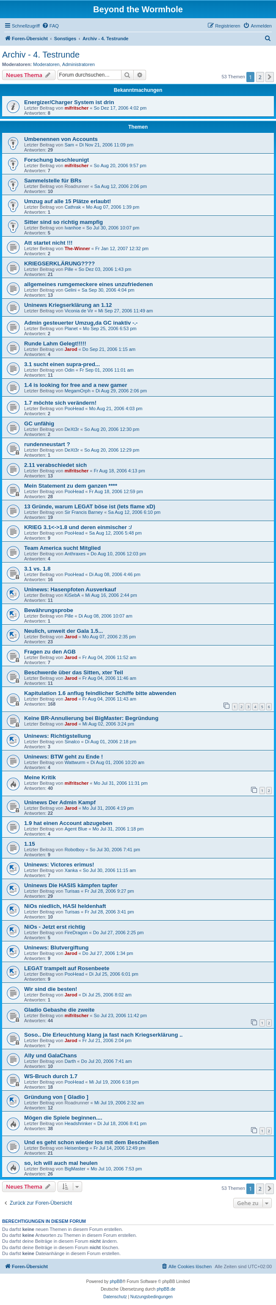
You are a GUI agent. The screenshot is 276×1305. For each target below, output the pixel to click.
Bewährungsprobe (48, 610)
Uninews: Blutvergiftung (56, 947)
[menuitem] (50, 26)
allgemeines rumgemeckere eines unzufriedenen (88, 284)
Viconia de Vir (78, 310)
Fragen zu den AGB (50, 651)
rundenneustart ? (47, 444)
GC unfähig (39, 423)
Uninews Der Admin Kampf (60, 802)
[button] (269, 77)
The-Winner (77, 248)
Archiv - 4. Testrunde (41, 54)
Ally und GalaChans (50, 1055)
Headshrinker (78, 1123)
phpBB (116, 1281)
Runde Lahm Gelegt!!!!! (55, 343)
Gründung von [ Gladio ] (56, 1097)
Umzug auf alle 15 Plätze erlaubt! (67, 201)
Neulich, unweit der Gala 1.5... (63, 631)
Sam (69, 144)
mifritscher (76, 107)
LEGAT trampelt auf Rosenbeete (66, 968)
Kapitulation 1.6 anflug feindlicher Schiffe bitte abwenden (100, 693)
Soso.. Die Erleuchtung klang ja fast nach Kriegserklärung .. (103, 1035)
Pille (68, 269)
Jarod (70, 349)
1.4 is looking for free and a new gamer (75, 385)
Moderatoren (46, 64)
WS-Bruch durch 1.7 (50, 1076)
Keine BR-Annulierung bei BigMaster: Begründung (91, 718)
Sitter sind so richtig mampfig (63, 222)
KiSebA (72, 595)
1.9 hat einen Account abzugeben (68, 823)
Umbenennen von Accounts (61, 139)
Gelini (70, 289)
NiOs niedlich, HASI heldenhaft (65, 906)
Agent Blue (75, 828)
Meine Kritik (40, 777)
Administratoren (78, 64)
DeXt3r (71, 429)
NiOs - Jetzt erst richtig (54, 927)
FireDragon (76, 932)
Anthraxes (75, 553)
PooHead (74, 408)
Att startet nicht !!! (48, 243)
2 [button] (260, 77)
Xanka (70, 870)
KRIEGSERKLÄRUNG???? (59, 263)
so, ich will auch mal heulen (61, 1163)
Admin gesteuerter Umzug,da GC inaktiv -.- (81, 323)
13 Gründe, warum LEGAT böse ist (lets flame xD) (89, 506)
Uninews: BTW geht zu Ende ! (63, 756)
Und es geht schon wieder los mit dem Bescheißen (91, 1142)
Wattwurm (74, 762)
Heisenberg (76, 1147)
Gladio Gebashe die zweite (59, 1010)
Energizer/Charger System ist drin (69, 102)
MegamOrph (77, 390)
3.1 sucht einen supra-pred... (62, 364)
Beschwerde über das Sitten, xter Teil (73, 672)
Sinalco (72, 741)
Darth (70, 1061)
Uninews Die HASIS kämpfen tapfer (71, 885)
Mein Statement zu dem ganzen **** (70, 486)
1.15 (29, 844)
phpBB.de (166, 1289)
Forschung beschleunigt (56, 160)
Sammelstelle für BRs (53, 180)
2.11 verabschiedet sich (55, 465)
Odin (69, 369)
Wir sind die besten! (50, 989)
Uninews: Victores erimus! (59, 864)
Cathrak (72, 207)
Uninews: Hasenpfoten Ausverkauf (70, 589)
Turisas (72, 891)
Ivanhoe (72, 227)
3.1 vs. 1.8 (37, 569)
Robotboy (74, 849)
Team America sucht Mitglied (62, 548)
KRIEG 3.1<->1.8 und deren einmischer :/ (78, 527)
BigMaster (75, 1168)
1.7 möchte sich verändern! (60, 403)
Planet (70, 328)
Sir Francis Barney (83, 512)
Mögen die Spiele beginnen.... (63, 1118)
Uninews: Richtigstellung (57, 736)
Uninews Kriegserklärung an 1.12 (68, 305)
